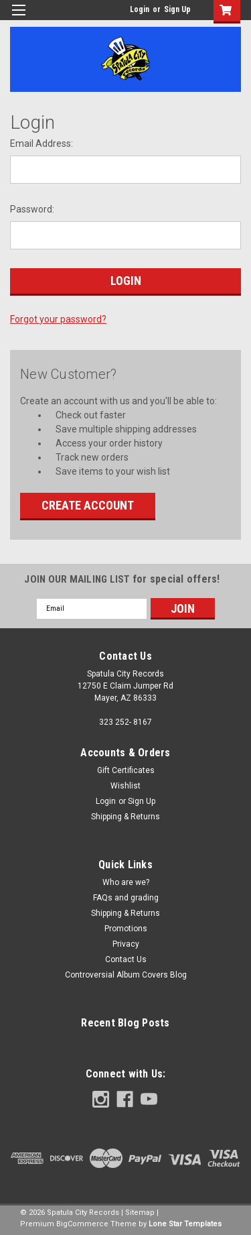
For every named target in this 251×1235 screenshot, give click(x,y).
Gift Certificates (126, 770)
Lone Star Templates (185, 1224)
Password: (32, 209)
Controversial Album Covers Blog (126, 975)
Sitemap (140, 1212)
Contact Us (126, 959)
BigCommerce (82, 1224)
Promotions (125, 928)
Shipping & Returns (125, 816)
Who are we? (125, 882)
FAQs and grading (126, 897)
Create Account (87, 505)
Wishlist (125, 785)
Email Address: (41, 143)
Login (139, 9)
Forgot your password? (58, 319)
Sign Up (177, 9)
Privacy (125, 944)
